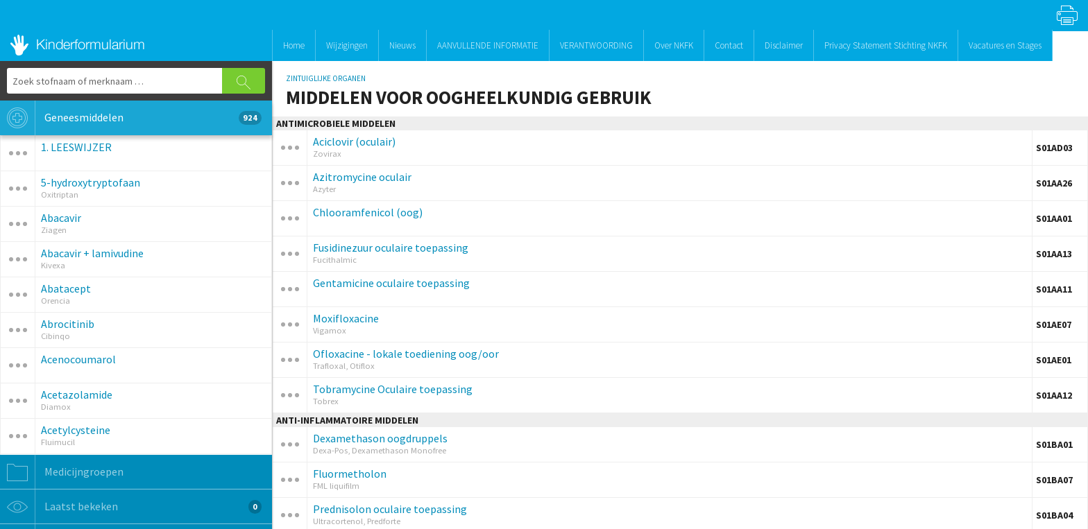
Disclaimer (784, 45)
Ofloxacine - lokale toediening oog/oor (406, 354)
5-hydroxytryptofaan (90, 182)
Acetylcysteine (75, 430)
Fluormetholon (349, 473)
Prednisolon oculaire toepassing (390, 509)
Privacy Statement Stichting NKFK (885, 45)
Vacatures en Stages (1005, 45)
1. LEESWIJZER (76, 147)
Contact (729, 45)
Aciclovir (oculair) (354, 141)
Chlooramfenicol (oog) (368, 212)
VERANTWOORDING (596, 45)
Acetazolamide (76, 394)
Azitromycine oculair (362, 177)
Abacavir (61, 218)
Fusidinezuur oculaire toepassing (390, 247)
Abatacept (66, 288)
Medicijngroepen (62, 472)
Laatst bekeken (131, 506)
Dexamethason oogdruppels (380, 438)
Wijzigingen (347, 45)
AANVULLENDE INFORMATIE (487, 45)
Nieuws (402, 45)
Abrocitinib (67, 324)
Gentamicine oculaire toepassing (391, 283)
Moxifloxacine (346, 318)
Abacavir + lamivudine (92, 253)
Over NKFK (673, 45)
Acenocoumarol (78, 359)
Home (294, 45)
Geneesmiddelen (131, 118)
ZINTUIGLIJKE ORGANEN (326, 78)
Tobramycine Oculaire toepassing (393, 389)
